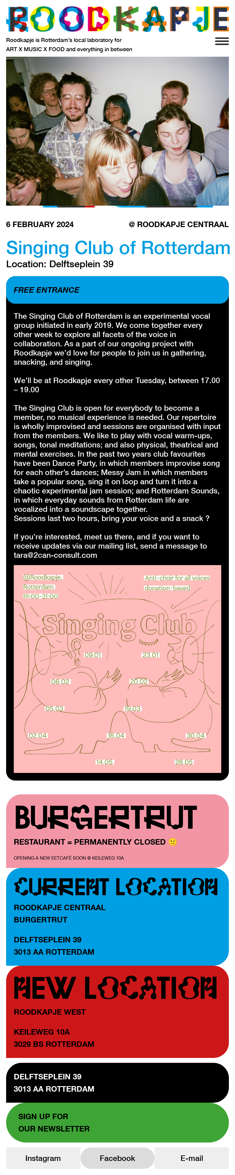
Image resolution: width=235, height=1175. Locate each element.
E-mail (192, 1158)
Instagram (43, 1158)
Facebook (117, 1158)
